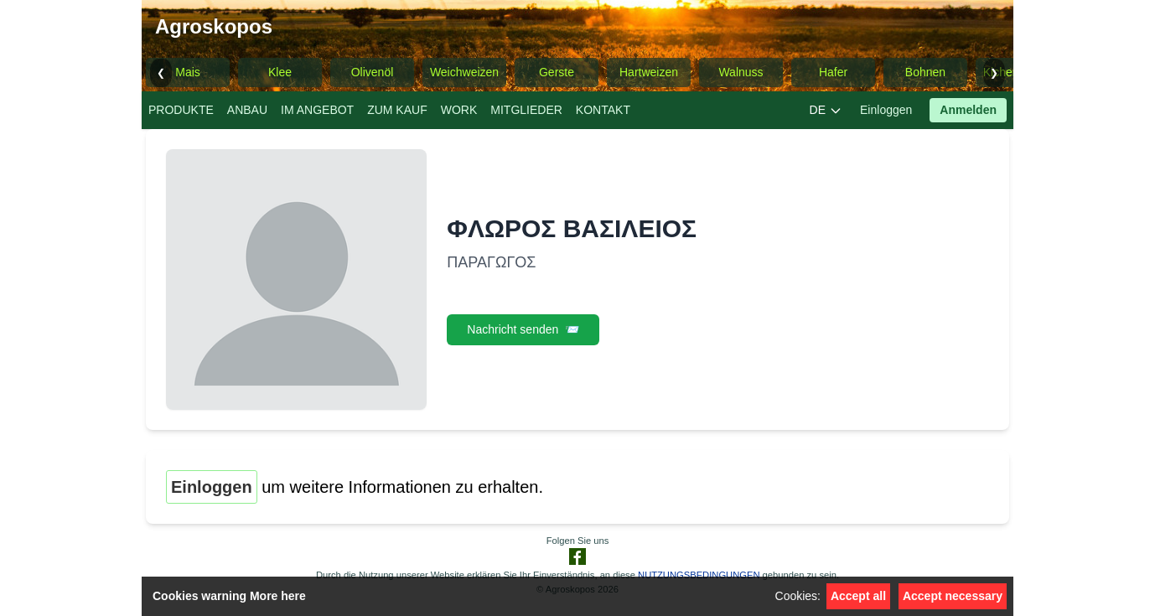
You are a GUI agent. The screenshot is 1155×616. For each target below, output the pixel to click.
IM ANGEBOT (317, 109)
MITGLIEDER (526, 109)
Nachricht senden (523, 330)
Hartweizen (648, 72)
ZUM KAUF (397, 109)
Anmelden (968, 109)
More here (278, 596)
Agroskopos (213, 26)
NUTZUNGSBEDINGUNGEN (698, 575)
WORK (459, 109)
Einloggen (886, 109)
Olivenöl (372, 72)
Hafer (833, 72)
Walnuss (740, 72)
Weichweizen (464, 72)
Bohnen (925, 72)
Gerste (556, 72)
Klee (280, 72)
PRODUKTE (181, 109)
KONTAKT (603, 109)
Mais (187, 72)
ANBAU (247, 109)
